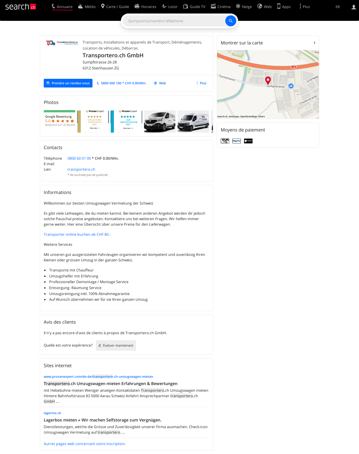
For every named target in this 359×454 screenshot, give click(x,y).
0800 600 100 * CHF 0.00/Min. (124, 83)
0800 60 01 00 (79, 158)
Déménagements (186, 42)
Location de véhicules (101, 48)
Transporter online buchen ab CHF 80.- (77, 234)
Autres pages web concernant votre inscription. (85, 443)
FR (338, 6)
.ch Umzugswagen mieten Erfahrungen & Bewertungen (110, 383)
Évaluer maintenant (118, 345)
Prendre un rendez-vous (71, 83)
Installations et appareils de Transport (137, 42)
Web (162, 83)
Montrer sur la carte (242, 43)
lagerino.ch (52, 413)
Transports (92, 42)
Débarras (130, 48)
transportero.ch (81, 169)
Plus (203, 83)
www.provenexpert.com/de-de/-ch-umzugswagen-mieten (98, 376)
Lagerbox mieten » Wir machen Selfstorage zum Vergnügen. (102, 420)
